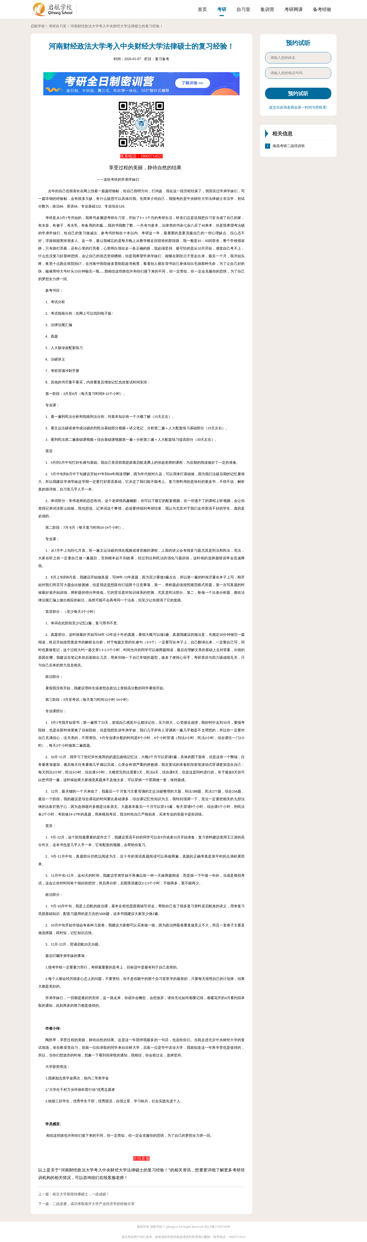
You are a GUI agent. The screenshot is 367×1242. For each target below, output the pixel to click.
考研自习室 (58, 26)
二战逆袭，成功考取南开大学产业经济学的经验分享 (94, 1204)
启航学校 (38, 26)
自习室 (243, 9)
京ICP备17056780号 (217, 1226)
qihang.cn (172, 1226)
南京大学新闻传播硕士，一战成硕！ (81, 1194)
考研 (221, 9)
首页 (202, 9)
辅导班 (145, 906)
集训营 (267, 9)
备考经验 (322, 9)
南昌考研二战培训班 (289, 146)
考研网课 (293, 9)
